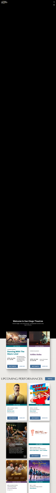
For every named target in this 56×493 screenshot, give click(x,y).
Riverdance (33, 488)
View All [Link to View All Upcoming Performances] (50, 378)
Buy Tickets (12, 366)
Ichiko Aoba (36, 354)
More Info (22, 366)
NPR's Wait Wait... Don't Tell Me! (38, 450)
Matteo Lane (10, 411)
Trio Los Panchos (12, 488)
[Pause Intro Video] (54, 5)
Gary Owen (33, 411)
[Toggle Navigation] (54, 2)
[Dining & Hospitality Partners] (16, 440)
